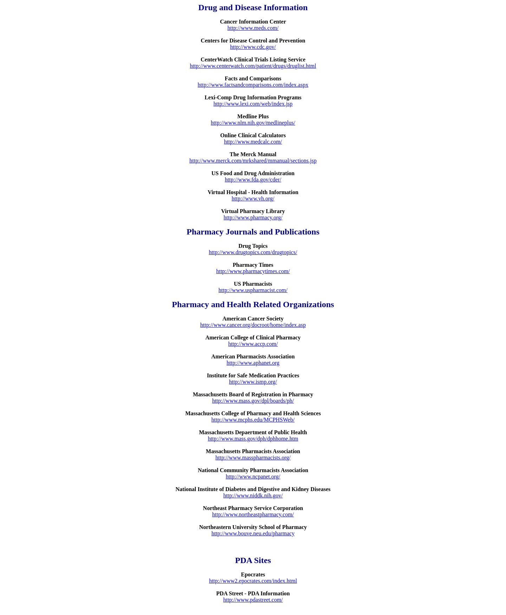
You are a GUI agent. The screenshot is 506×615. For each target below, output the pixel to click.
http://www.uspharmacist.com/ (253, 290)
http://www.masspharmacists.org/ (253, 458)
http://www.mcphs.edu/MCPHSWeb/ (253, 420)
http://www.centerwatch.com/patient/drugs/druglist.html (253, 66)
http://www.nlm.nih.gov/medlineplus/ (253, 123)
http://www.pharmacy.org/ (252, 217)
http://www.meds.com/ (253, 28)
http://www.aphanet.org (253, 363)
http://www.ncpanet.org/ (253, 477)
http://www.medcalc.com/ (253, 142)
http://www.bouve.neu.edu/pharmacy (253, 533)
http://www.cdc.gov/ (253, 47)
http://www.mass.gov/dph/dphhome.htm (253, 439)
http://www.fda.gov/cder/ (253, 180)
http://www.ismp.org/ (253, 382)
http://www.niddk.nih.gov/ (253, 495)
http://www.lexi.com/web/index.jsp (252, 104)
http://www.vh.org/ (253, 198)
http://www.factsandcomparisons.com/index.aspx (253, 85)
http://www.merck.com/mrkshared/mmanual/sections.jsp (253, 161)
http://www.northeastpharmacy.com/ (253, 514)
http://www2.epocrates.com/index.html (253, 581)
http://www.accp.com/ (253, 344)
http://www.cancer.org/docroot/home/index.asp (253, 325)
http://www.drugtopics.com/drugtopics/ (253, 252)
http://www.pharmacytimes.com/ (253, 271)
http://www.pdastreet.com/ (253, 600)
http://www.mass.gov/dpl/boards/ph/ (253, 401)
